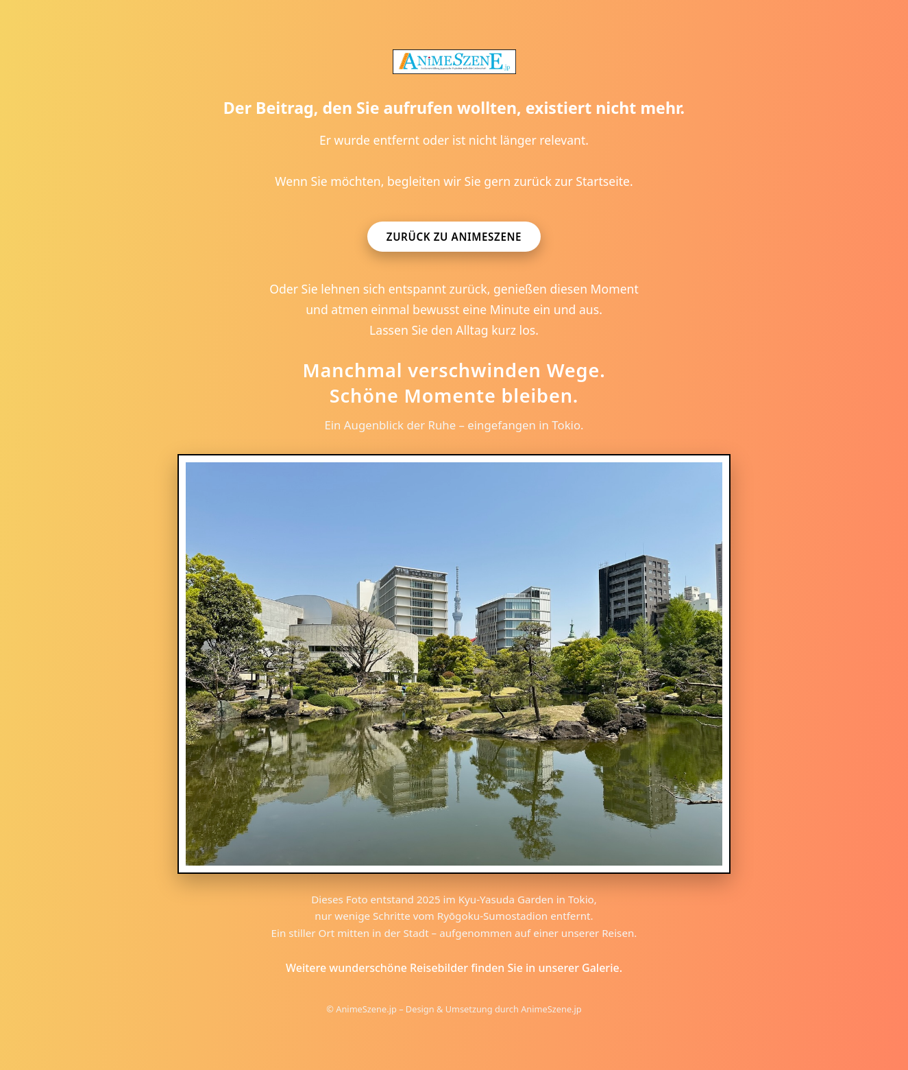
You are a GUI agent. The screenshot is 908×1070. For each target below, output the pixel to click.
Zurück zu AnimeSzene (454, 236)
